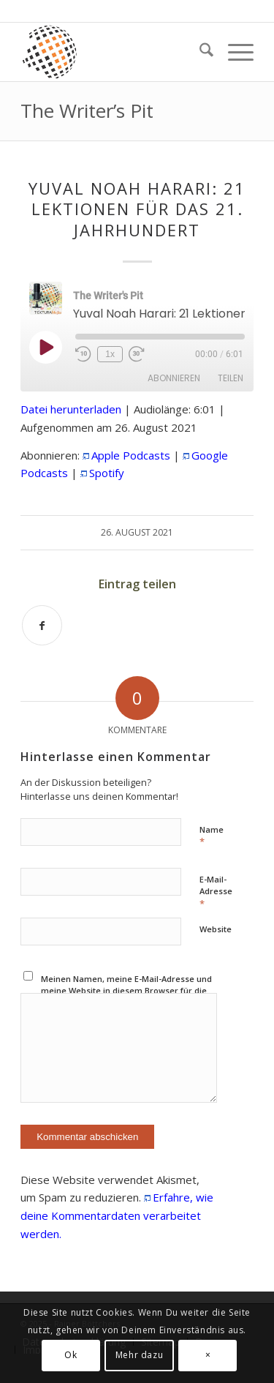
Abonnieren (174, 378)
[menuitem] (199, 52)
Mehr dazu (139, 1355)
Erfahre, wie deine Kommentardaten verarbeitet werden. (116, 1215)
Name (211, 836)
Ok (70, 1355)
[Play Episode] (45, 347)
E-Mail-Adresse (215, 892)
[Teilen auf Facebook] (42, 625)
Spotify (106, 472)
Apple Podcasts (130, 455)
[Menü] (233, 52)
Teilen (230, 378)
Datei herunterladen (70, 409)
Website (215, 928)
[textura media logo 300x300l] (113, 52)
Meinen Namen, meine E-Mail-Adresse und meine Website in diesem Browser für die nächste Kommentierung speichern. (126, 990)
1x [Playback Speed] (110, 354)
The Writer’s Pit (86, 110)
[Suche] (199, 52)
